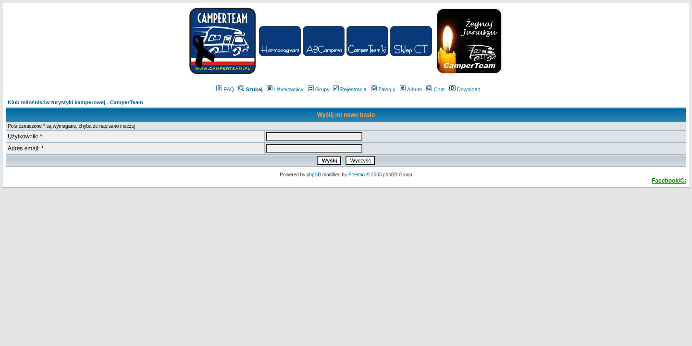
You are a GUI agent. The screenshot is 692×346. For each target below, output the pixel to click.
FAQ (225, 89)
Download (465, 89)
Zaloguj (383, 89)
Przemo (356, 174)
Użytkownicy (285, 89)
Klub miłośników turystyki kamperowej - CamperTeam (75, 102)
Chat (435, 89)
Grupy (319, 89)
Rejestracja (350, 89)
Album (411, 89)
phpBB (314, 174)
